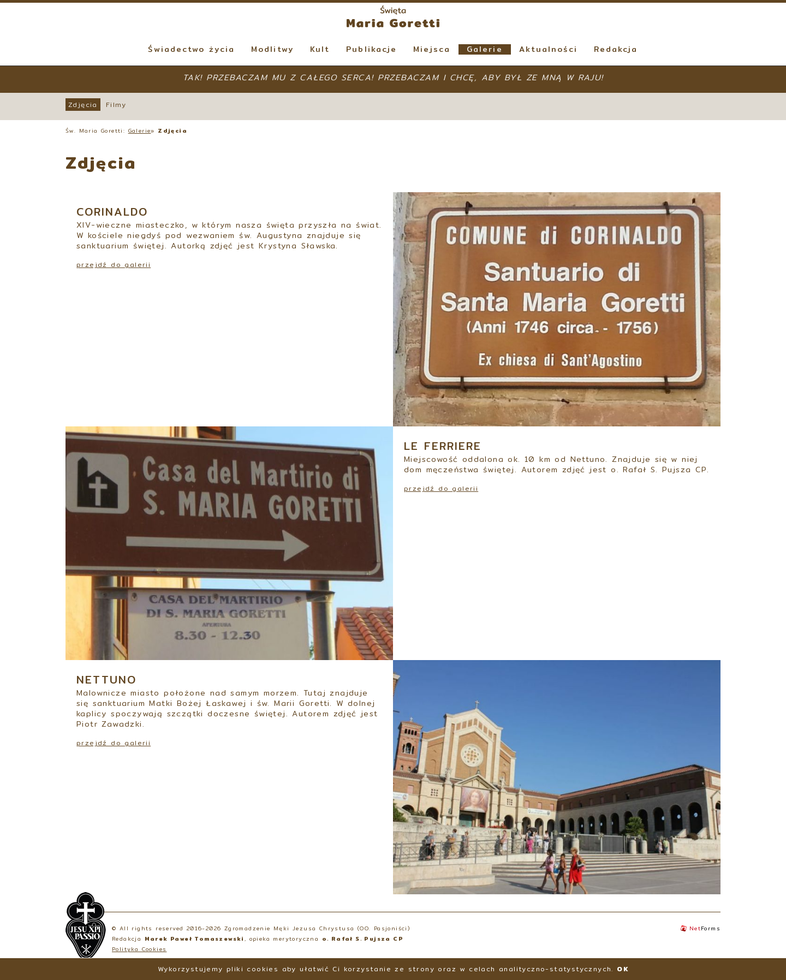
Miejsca (431, 49)
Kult (320, 49)
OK (622, 969)
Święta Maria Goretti (393, 16)
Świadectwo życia (191, 49)
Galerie (485, 49)
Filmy (116, 104)
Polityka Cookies (139, 949)
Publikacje (371, 49)
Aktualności (548, 49)
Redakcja (616, 49)
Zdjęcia (83, 104)
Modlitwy (272, 49)
